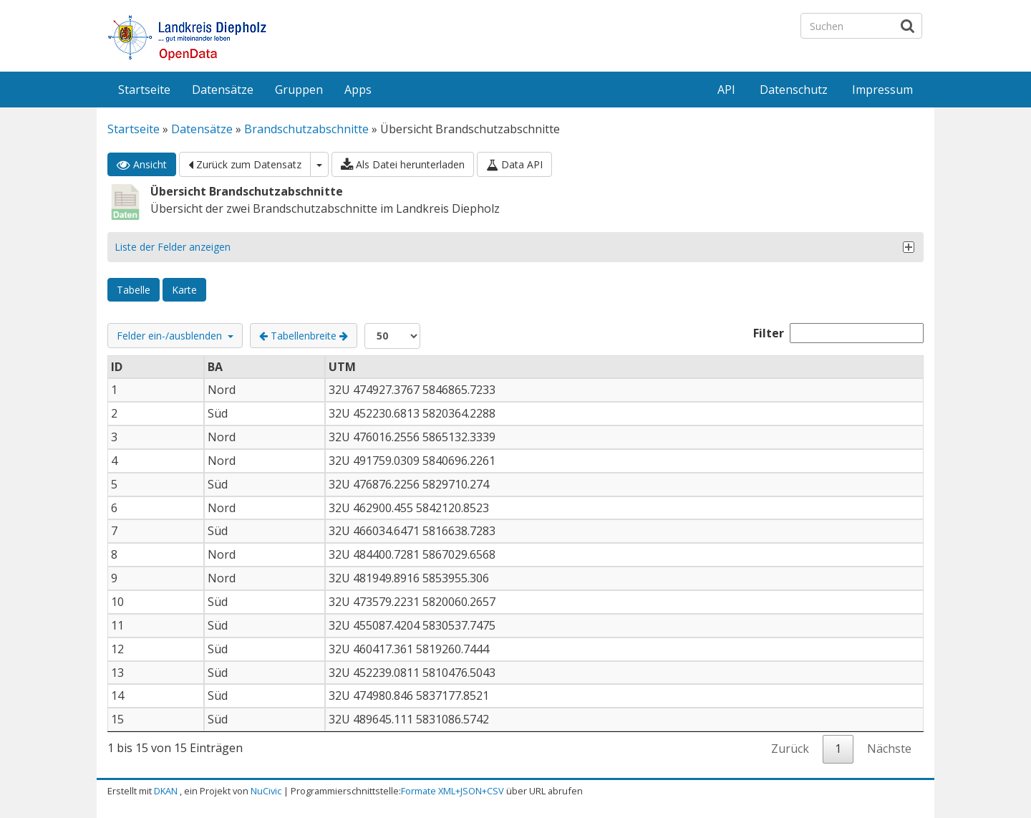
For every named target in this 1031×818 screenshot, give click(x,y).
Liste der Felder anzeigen (173, 247)
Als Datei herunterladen (403, 164)
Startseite (144, 89)
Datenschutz (794, 89)
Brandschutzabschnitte (306, 129)
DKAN (166, 790)
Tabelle (133, 290)
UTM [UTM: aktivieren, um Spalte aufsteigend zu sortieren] (342, 367)
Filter (838, 333)
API (726, 89)
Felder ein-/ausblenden (175, 335)
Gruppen (299, 89)
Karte (184, 290)
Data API (514, 164)
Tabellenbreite (303, 335)
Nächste (889, 748)
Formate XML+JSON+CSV (452, 790)
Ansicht (142, 164)
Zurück (790, 748)
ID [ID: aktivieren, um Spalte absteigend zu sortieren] (116, 367)
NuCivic (266, 790)
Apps (358, 89)
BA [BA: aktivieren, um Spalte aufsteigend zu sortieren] (215, 367)
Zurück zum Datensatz (244, 164)
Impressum (882, 89)
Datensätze (222, 89)
